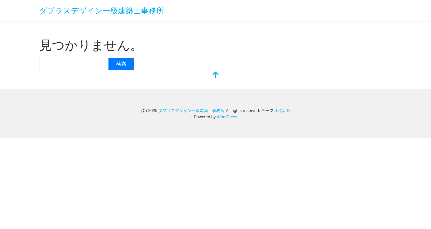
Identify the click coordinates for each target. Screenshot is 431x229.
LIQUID (282, 110)
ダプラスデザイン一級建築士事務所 (101, 10)
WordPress (227, 116)
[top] (215, 75)
